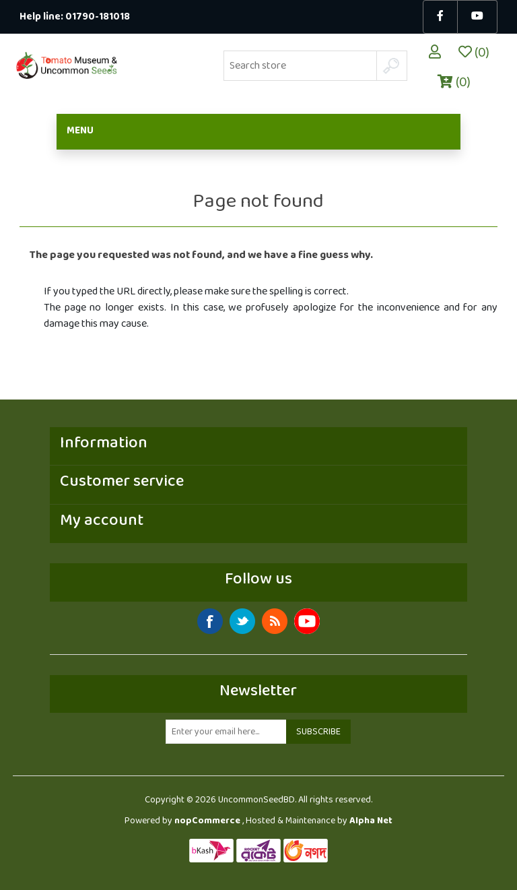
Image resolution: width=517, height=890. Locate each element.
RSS (274, 621)
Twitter (242, 621)
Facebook (210, 621)
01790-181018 (97, 17)
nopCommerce (207, 821)
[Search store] (300, 66)
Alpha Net (370, 821)
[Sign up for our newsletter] (226, 732)
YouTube (307, 621)
